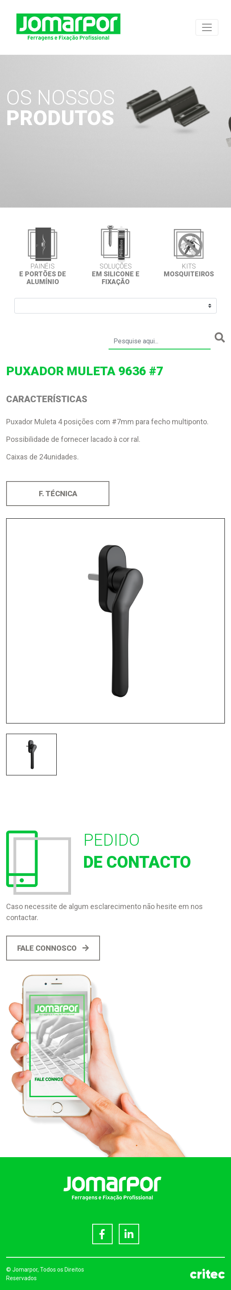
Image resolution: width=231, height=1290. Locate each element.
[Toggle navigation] (206, 27)
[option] (42, 255)
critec (207, 1274)
